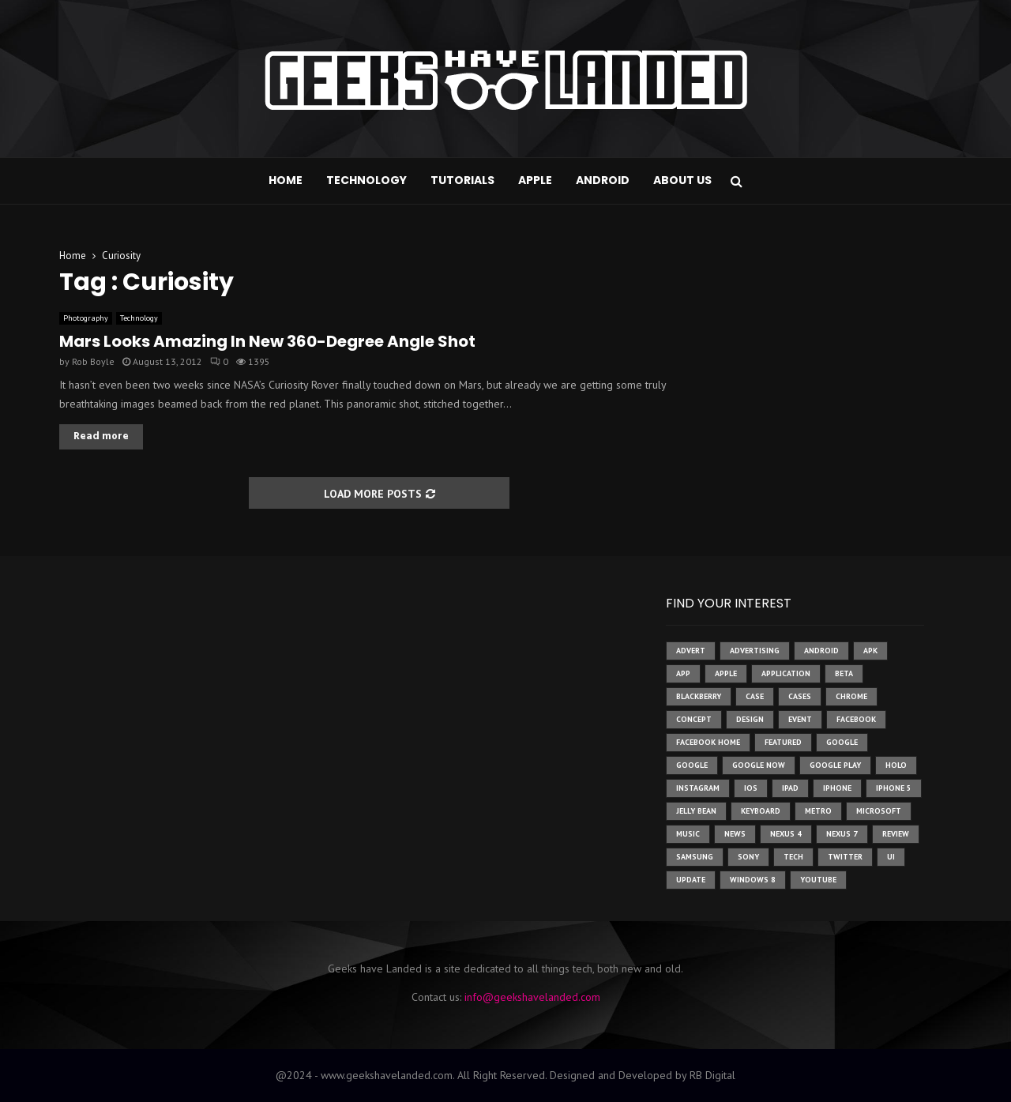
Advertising (755, 650)
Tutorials (462, 180)
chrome (851, 696)
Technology (366, 180)
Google (692, 765)
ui (891, 857)
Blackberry (698, 696)
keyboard (760, 811)
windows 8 (753, 879)
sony (748, 857)
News (735, 834)
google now (758, 765)
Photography (85, 318)
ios (750, 788)
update (690, 879)
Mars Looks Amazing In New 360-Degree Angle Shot (267, 341)
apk (870, 650)
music (688, 834)
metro (818, 811)
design (750, 719)
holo (896, 765)
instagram (698, 788)
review (895, 834)
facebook (856, 719)
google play (835, 765)
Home (286, 180)
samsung (694, 857)
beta (844, 673)
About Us (682, 180)
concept (694, 719)
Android (603, 180)
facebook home (708, 742)
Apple (535, 180)
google (842, 742)
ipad (790, 788)
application (785, 673)
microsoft (878, 811)
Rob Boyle (93, 361)
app (683, 673)
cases (799, 696)
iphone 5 (893, 788)
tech (793, 857)
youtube (818, 879)
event (800, 719)
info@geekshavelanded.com (532, 997)
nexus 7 (842, 834)
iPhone (837, 788)
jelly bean (696, 811)
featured (783, 742)
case (755, 696)
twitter (845, 857)
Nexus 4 (786, 834)
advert (690, 650)
